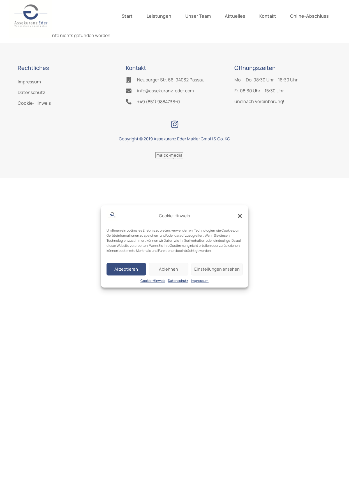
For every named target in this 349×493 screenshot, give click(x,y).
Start (127, 16)
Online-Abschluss (309, 16)
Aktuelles (235, 16)
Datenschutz (178, 281)
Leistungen (159, 16)
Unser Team (198, 16)
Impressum (200, 281)
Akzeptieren (126, 269)
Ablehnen (168, 269)
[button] (240, 216)
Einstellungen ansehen (217, 269)
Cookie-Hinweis (152, 281)
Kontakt (267, 16)
